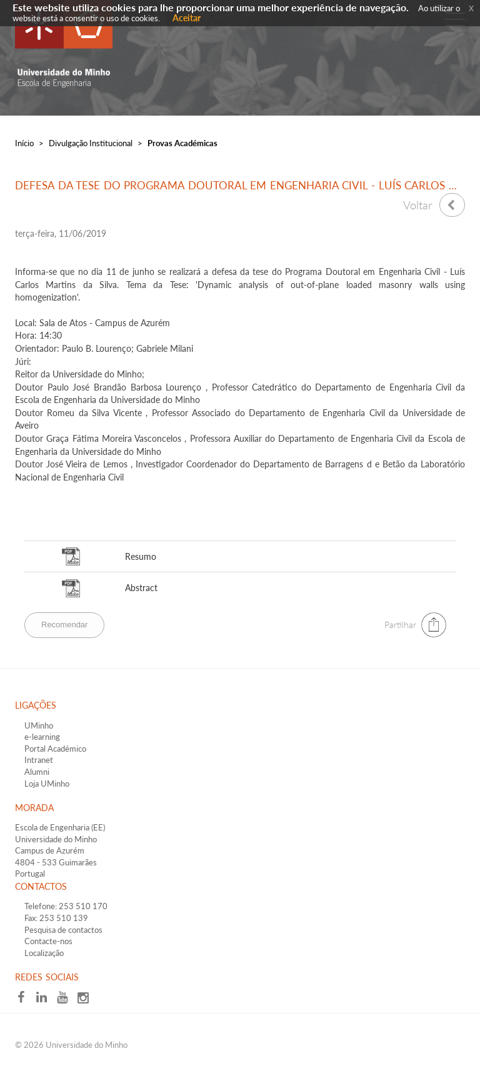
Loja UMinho (46, 784)
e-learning (42, 737)
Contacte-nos (48, 941)
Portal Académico (55, 749)
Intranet (38, 760)
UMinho (38, 725)
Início (24, 143)
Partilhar (400, 624)
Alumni (36, 772)
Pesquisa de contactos (63, 930)
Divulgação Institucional (90, 143)
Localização (44, 953)
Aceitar (186, 17)
